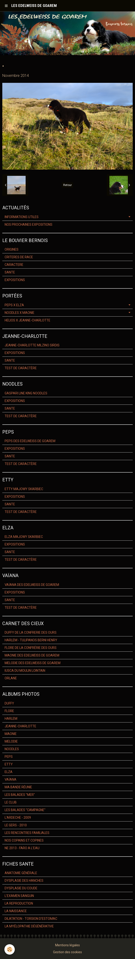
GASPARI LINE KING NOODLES (26, 393)
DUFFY (9, 703)
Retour (67, 185)
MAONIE (11, 734)
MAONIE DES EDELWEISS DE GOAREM (32, 655)
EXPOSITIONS (15, 280)
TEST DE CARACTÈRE (21, 368)
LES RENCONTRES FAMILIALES (27, 833)
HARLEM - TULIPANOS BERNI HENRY (31, 640)
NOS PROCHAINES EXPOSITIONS (28, 224)
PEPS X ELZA (14, 305)
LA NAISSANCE (16, 911)
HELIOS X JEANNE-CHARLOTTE (27, 320)
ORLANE (11, 678)
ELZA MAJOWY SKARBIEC (24, 537)
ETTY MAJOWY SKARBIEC (24, 489)
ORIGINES (11, 249)
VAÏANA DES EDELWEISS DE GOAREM (32, 585)
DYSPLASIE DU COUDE (21, 888)
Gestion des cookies (67, 952)
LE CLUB (11, 802)
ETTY (9, 764)
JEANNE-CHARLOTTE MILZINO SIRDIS (32, 345)
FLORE (9, 711)
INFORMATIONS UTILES (22, 217)
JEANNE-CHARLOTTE (20, 726)
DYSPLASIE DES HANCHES (24, 880)
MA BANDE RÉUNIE (18, 787)
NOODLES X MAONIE (19, 313)
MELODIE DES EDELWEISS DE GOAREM (32, 663)
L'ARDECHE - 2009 (18, 817)
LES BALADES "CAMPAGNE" (25, 810)
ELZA (8, 772)
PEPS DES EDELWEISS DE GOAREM (30, 441)
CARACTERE (14, 265)
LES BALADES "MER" (20, 795)
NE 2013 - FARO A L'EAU (22, 848)
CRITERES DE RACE (19, 257)
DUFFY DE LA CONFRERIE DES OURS (31, 632)
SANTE (10, 272)
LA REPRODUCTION (19, 903)
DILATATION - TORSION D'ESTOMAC (31, 918)
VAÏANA (10, 779)
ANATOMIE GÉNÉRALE (21, 873)
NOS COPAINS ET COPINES (24, 840)
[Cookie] (10, 949)
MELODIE (11, 741)
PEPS (9, 756)
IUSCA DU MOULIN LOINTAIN (25, 670)
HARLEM (11, 718)
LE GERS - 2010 (16, 825)
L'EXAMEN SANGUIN (19, 896)
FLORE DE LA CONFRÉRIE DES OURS (31, 648)
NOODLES (12, 749)
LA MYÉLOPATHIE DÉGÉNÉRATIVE (29, 926)
